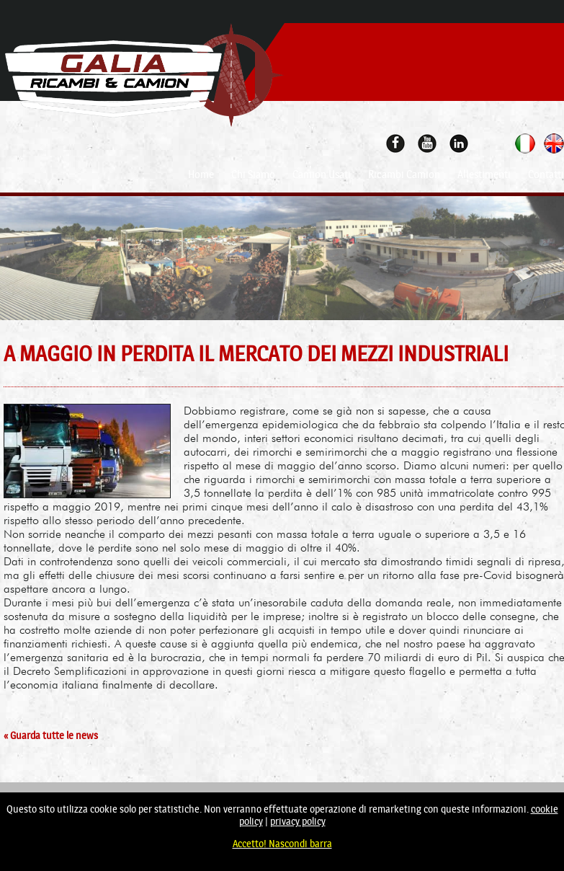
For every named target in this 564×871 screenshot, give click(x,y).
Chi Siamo (253, 174)
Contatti (546, 174)
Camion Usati (321, 174)
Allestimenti (484, 174)
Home (201, 174)
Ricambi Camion (404, 174)
